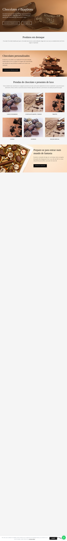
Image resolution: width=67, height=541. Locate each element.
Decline (62, 538)
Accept (53, 538)
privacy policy (32, 539)
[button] (64, 537)
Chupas (12, 139)
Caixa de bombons (12, 114)
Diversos (33, 139)
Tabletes (54, 114)
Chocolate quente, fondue (33, 114)
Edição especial (54, 139)
